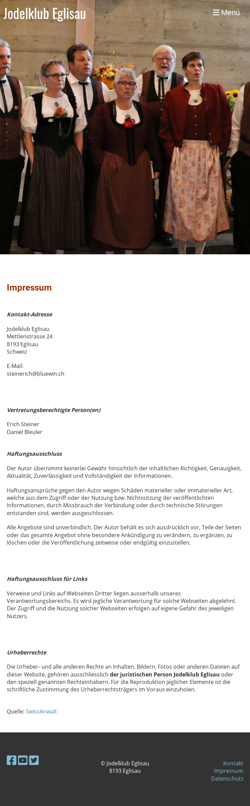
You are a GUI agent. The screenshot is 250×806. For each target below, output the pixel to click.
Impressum (228, 770)
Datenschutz (227, 778)
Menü (226, 12)
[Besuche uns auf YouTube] (22, 760)
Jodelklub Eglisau (44, 12)
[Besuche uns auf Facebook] (11, 760)
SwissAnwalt (41, 711)
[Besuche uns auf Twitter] (34, 760)
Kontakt (233, 763)
